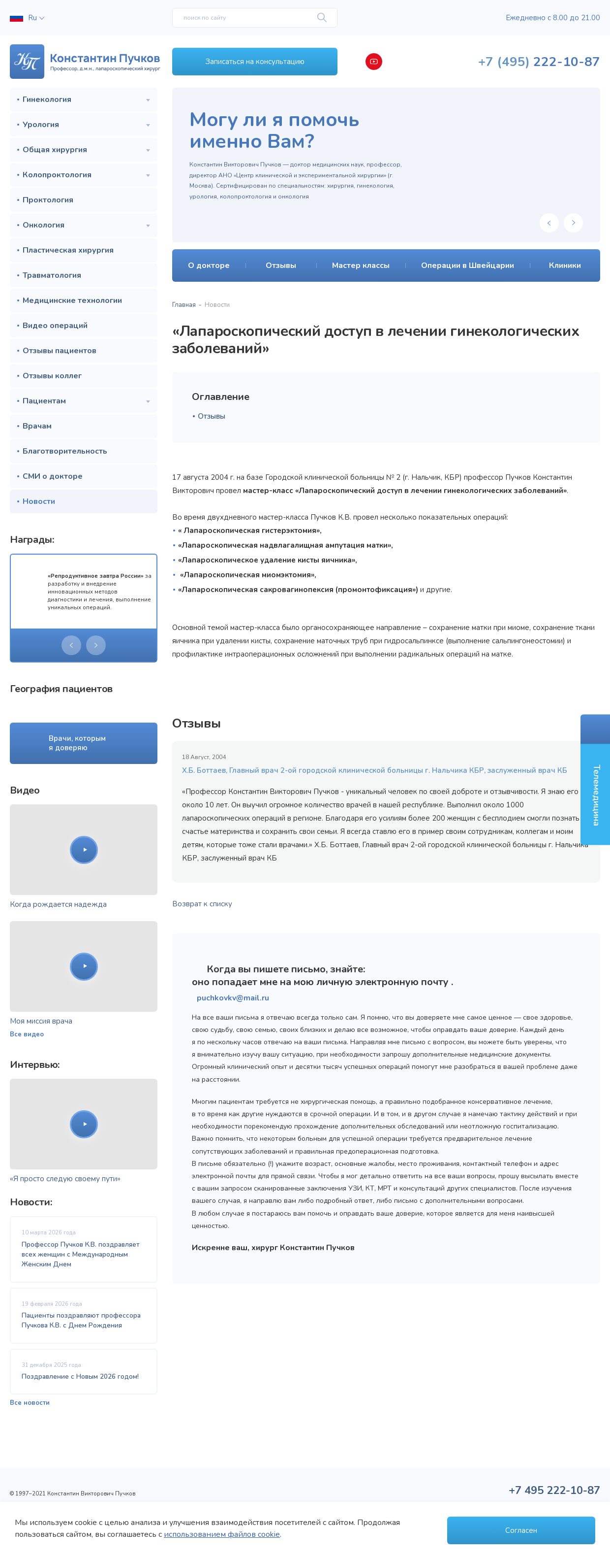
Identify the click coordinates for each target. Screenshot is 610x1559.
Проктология (48, 200)
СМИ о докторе (53, 476)
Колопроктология (57, 174)
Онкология (43, 225)
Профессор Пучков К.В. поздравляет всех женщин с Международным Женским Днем (81, 1254)
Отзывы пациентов (59, 350)
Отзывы (211, 416)
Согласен (521, 1530)
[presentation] (71, 645)
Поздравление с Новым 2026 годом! (80, 1376)
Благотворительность (65, 451)
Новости (39, 501)
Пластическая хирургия (68, 250)
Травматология (52, 275)
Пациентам (44, 401)
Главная (184, 304)
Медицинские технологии (72, 300)
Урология (41, 124)
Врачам (37, 426)
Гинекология (47, 99)
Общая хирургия (55, 149)
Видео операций (55, 325)
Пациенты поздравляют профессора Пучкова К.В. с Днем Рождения (81, 1320)
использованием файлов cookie (222, 1534)
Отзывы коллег (52, 375)
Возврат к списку (202, 904)
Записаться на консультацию (255, 61)
